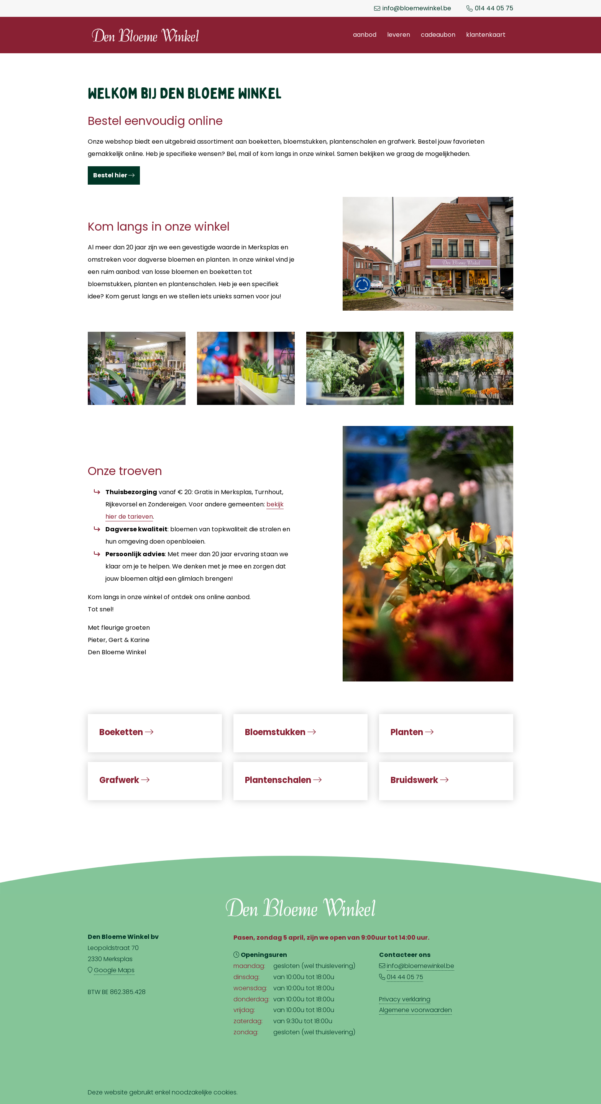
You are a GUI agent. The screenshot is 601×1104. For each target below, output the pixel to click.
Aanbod (364, 34)
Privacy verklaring (404, 999)
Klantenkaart (486, 34)
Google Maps (114, 970)
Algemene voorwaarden (415, 1010)
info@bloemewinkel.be (417, 8)
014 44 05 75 (494, 8)
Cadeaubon (438, 34)
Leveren (398, 34)
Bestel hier (114, 175)
